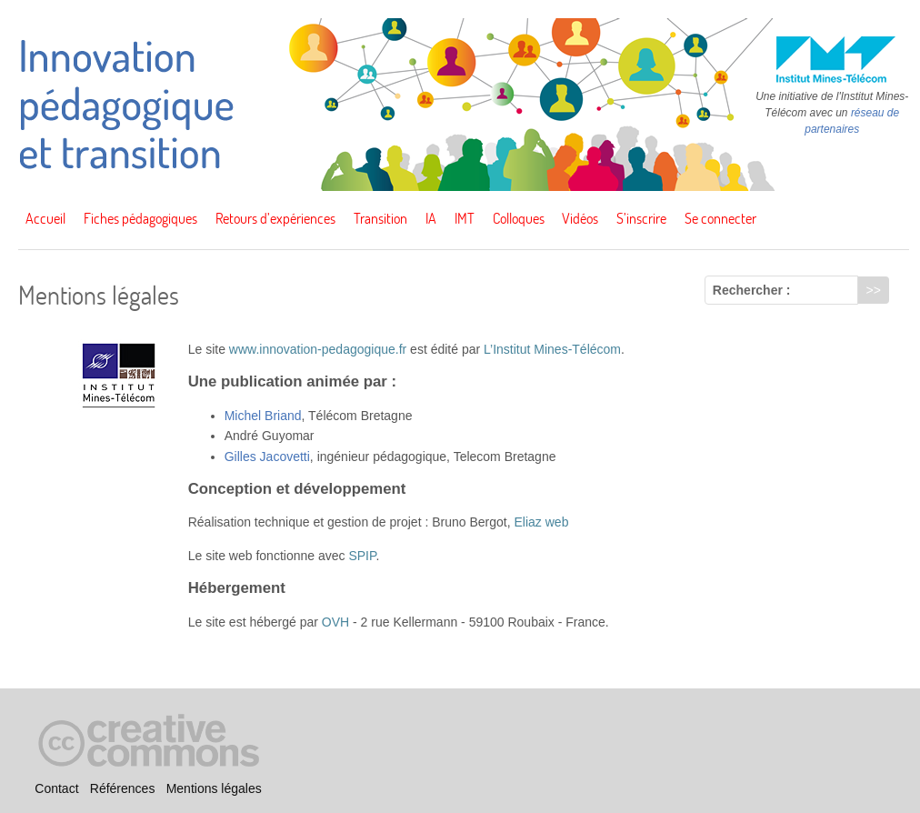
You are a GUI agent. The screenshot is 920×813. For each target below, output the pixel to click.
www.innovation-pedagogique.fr (317, 349)
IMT (465, 218)
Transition (380, 218)
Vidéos (580, 218)
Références (122, 788)
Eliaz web (542, 522)
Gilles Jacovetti (267, 456)
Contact (56, 788)
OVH (335, 622)
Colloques (519, 218)
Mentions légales (214, 788)
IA (430, 218)
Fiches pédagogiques (140, 218)
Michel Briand (263, 415)
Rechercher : (752, 290)
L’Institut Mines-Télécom (552, 349)
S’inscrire (641, 218)
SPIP (361, 555)
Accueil (45, 218)
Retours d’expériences (275, 218)
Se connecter (720, 218)
